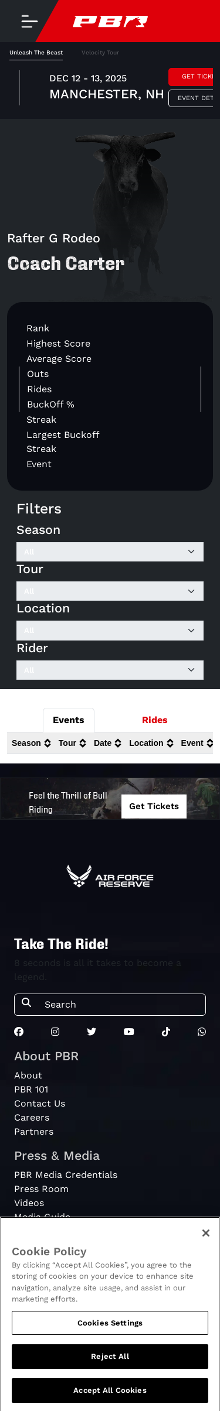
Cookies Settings (110, 1327)
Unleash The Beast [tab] (36, 52)
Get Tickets (154, 806)
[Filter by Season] (110, 552)
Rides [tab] (155, 719)
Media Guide (42, 1216)
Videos (29, 1202)
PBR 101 (31, 1089)
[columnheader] (30, 743)
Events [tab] (68, 719)
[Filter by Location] (110, 631)
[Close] (206, 1237)
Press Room (41, 1188)
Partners (33, 1131)
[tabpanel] (110, 89)
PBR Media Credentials (65, 1174)
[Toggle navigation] (29, 21)
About (28, 1075)
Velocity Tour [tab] (100, 52)
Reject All (109, 1361)
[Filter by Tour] (110, 591)
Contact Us (39, 1103)
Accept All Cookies (109, 1395)
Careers (31, 1117)
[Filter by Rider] (110, 670)
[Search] (121, 1004)
